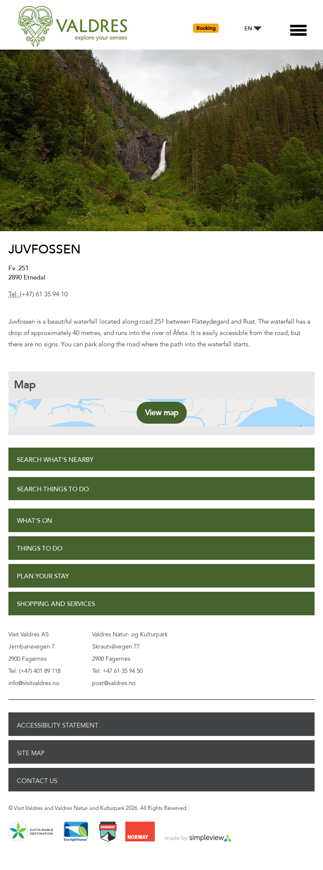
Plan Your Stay (43, 576)
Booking (205, 28)
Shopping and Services (56, 604)
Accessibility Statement (57, 725)
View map (161, 412)
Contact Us (37, 781)
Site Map (31, 753)
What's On (34, 521)
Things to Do (39, 549)
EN (248, 29)
